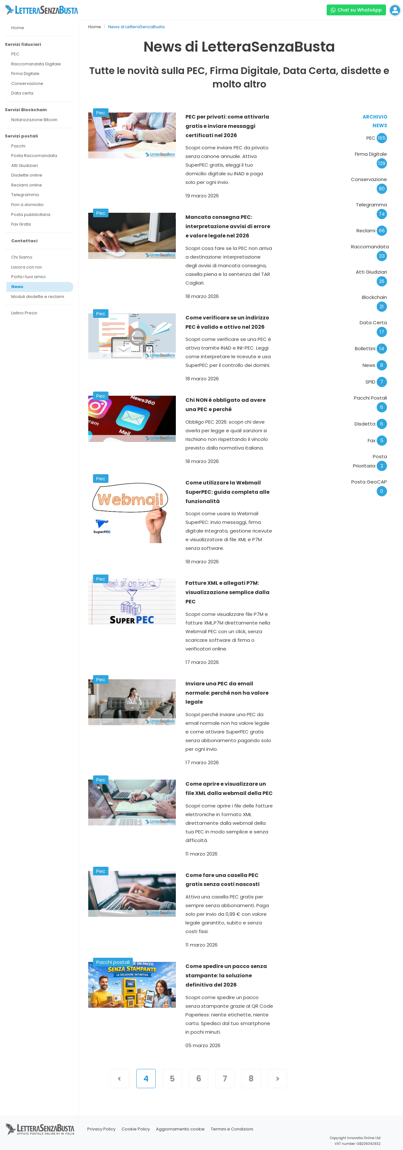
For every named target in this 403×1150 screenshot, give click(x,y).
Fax (377, 440)
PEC (376, 138)
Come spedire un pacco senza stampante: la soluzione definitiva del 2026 (226, 976)
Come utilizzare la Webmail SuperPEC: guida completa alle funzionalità (227, 492)
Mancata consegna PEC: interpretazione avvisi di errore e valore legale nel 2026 (227, 226)
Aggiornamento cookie (180, 1129)
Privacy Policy (101, 1129)
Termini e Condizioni (232, 1129)
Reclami (371, 230)
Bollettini (371, 348)
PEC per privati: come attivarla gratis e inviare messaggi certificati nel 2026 (227, 126)
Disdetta (371, 423)
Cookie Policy (136, 1129)
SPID (376, 381)
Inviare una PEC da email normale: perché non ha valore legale (227, 693)
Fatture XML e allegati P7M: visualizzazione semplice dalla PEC (227, 592)
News (375, 365)
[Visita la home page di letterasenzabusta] (41, 10)
